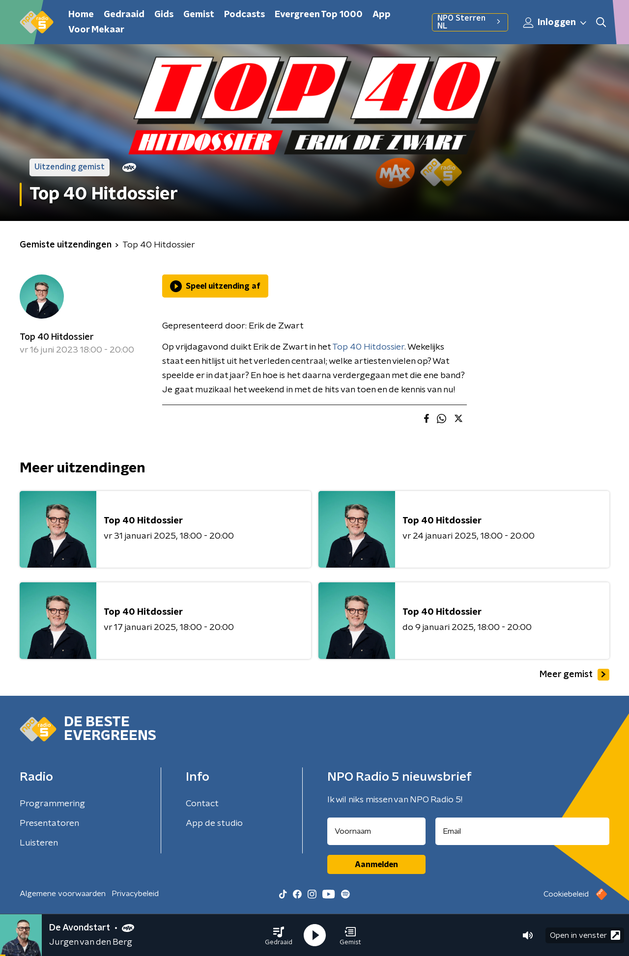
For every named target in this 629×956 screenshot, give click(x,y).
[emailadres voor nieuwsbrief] (522, 831)
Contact (202, 803)
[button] (278, 935)
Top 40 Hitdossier (57, 337)
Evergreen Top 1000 (319, 14)
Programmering (52, 803)
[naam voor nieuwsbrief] (376, 831)
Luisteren (39, 843)
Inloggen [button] (555, 22)
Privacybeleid (135, 894)
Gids (163, 14)
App (381, 14)
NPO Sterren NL (470, 22)
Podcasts (244, 14)
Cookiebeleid (566, 894)
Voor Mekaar (96, 30)
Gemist (198, 14)
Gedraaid (124, 14)
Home (81, 14)
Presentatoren (49, 823)
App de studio (214, 823)
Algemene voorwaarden (63, 894)
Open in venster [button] (585, 935)
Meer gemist (574, 675)
